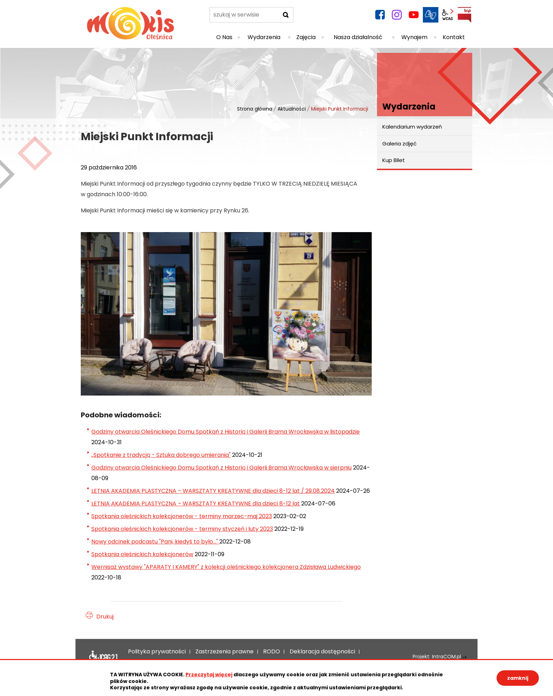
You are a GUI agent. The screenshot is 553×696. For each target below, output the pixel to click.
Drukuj (105, 617)
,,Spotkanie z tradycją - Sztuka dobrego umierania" (161, 455)
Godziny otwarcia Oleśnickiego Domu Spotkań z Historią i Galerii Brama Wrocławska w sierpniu (221, 468)
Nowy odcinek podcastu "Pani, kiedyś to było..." (155, 541)
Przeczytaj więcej (209, 674)
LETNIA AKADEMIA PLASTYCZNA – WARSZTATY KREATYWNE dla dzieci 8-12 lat (195, 503)
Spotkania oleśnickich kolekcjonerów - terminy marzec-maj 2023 (181, 516)
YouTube (413, 15)
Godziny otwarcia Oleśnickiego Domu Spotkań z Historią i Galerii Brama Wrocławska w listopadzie (225, 432)
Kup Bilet (393, 160)
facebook (380, 15)
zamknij (517, 678)
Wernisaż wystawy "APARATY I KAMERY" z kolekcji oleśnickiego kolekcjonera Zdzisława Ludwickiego (226, 567)
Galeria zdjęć (399, 143)
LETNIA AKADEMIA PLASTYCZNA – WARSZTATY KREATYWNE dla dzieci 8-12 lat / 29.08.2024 (213, 491)
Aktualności (292, 108)
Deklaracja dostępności (103, 657)
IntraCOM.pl (446, 656)
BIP (464, 15)
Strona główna (254, 108)
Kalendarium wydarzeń (412, 126)
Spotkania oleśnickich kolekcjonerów (142, 554)
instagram (397, 15)
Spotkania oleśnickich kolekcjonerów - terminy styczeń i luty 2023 (182, 529)
